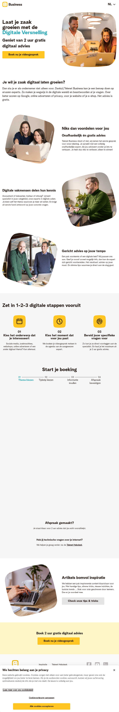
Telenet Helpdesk (74, 545)
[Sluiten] (114, 670)
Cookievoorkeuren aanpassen (41, 698)
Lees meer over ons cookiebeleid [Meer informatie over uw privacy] (18, 690)
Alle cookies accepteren (42, 706)
